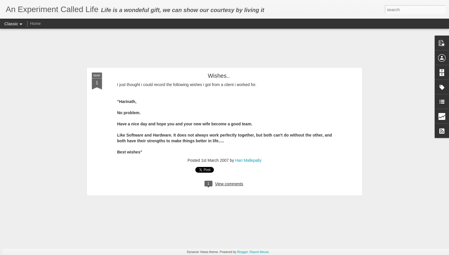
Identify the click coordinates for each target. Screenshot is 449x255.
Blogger (242, 252)
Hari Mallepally (248, 160)
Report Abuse (259, 252)
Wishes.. (219, 76)
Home (35, 23)
